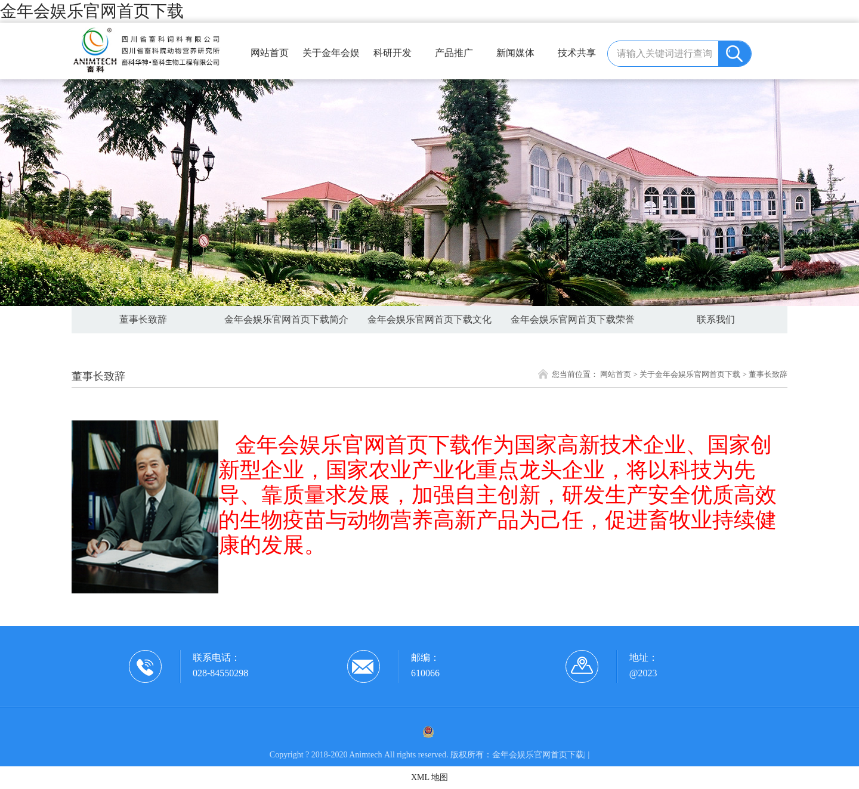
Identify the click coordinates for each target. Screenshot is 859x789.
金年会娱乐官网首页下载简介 (286, 319)
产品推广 (454, 53)
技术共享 (577, 53)
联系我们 (716, 319)
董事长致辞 (143, 319)
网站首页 (270, 53)
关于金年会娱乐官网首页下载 (331, 58)
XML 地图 (429, 777)
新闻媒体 (515, 53)
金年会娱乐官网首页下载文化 (429, 319)
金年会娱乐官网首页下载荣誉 (573, 319)
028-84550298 (220, 673)
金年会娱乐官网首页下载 (92, 11)
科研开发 (392, 53)
